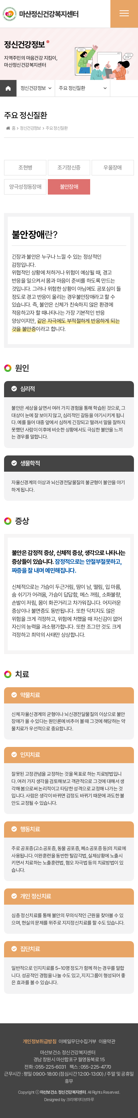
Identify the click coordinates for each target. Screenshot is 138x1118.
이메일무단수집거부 (77, 1041)
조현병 (25, 167)
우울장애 (112, 167)
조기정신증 (68, 167)
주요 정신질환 (72, 88)
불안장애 (69, 187)
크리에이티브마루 (80, 1099)
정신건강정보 (32, 88)
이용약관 (107, 1041)
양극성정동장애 (25, 187)
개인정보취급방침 (39, 1041)
